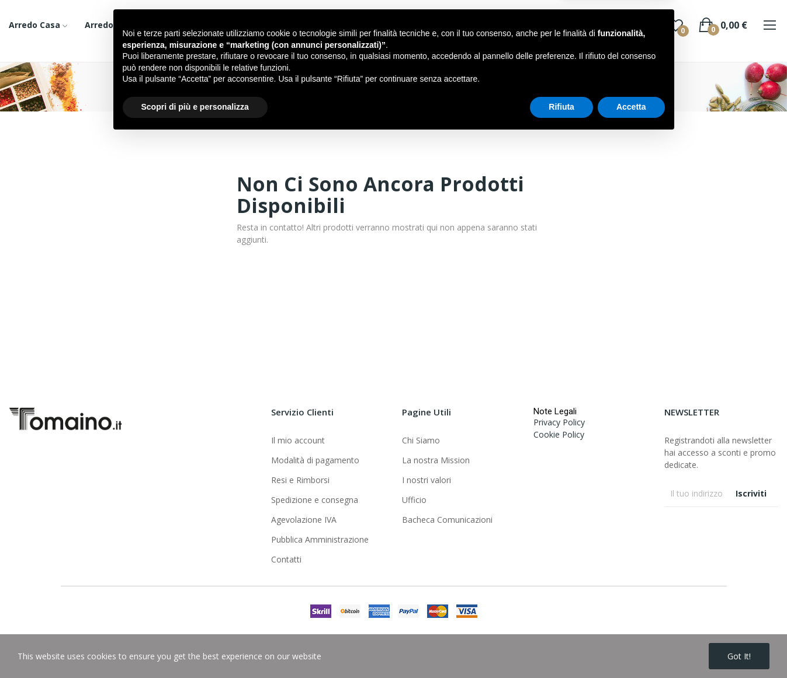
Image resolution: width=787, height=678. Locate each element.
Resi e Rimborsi (300, 479)
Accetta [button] (631, 646)
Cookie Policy (558, 434)
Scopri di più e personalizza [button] (195, 646)
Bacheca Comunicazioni (447, 519)
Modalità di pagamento (315, 460)
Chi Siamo (421, 440)
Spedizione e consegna (314, 499)
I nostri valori (426, 479)
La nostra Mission (436, 460)
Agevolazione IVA (304, 519)
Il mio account (298, 440)
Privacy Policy (559, 422)
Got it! (739, 656)
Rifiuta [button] (561, 646)
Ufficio (414, 499)
